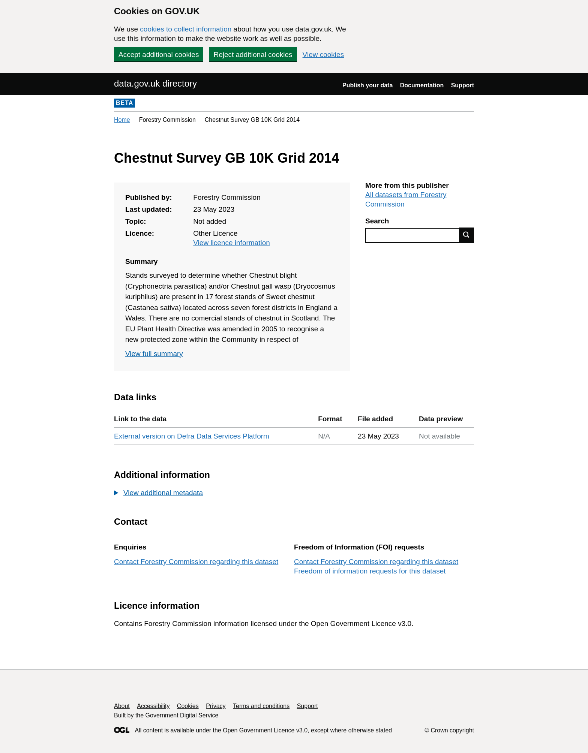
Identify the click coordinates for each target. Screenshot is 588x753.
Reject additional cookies (252, 54)
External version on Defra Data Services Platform (191, 436)
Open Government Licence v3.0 (265, 730)
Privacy (215, 706)
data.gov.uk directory (155, 83)
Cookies (188, 706)
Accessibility (153, 706)
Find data (466, 235)
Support (462, 85)
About (122, 706)
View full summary (154, 354)
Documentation (422, 85)
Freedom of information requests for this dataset (370, 571)
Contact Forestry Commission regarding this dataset (196, 562)
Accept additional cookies (158, 54)
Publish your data (367, 85)
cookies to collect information (185, 29)
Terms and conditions (261, 706)
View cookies (323, 54)
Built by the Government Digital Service (166, 715)
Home (122, 120)
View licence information (231, 243)
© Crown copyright (449, 730)
